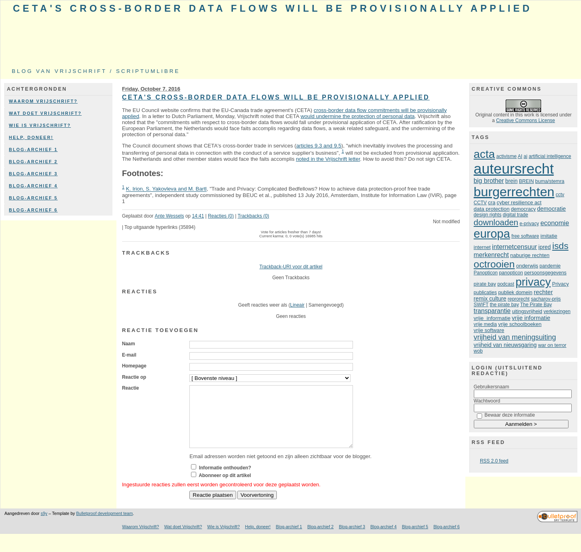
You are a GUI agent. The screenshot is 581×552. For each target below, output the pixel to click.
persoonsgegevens (545, 273)
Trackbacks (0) (253, 216)
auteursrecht (514, 169)
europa (492, 233)
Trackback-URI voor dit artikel (290, 267)
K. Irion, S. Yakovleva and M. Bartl (166, 189)
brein (511, 181)
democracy (523, 209)
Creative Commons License (525, 120)
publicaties (485, 292)
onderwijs (527, 266)
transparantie (492, 310)
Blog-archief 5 (33, 197)
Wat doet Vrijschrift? (45, 113)
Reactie (130, 388)
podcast (505, 284)
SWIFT (481, 304)
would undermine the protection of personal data (358, 116)
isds (560, 246)
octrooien (494, 264)
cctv (560, 194)
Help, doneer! (31, 137)
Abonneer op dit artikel (225, 487)
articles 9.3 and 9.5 (318, 146)
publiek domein (515, 292)
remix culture (490, 298)
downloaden (496, 222)
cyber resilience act (519, 202)
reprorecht (518, 299)
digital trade (515, 215)
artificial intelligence (550, 156)
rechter (543, 291)
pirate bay (485, 284)
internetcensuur (514, 246)
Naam (128, 344)
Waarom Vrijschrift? (43, 101)
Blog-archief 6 (33, 210)
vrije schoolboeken (520, 324)
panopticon (511, 273)
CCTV (480, 202)
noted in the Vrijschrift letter (328, 159)
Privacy (560, 284)
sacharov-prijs (546, 299)
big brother (489, 180)
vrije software (489, 330)
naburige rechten (529, 255)
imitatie (548, 236)
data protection (492, 209)
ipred (544, 247)
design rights (488, 215)
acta (484, 154)
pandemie (550, 266)
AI (520, 156)
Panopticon (486, 273)
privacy (533, 282)
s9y (44, 525)
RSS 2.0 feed (494, 461)
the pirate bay (504, 304)
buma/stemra (549, 181)
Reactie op (134, 377)
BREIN (526, 181)
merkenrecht (491, 254)
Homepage (134, 366)
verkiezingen (557, 311)
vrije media (485, 324)
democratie (551, 208)
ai (525, 156)
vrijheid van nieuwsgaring (505, 345)
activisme (506, 156)
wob (478, 351)
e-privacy (529, 223)
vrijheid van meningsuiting (515, 337)
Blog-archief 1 (33, 149)
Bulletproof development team (104, 525)
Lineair (297, 305)
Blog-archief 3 (33, 173)
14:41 (198, 216)
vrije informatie (492, 318)
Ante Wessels (169, 216)
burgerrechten (514, 192)
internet (482, 247)
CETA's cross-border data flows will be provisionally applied (272, 8)
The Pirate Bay (536, 304)
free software (525, 236)
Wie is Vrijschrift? (40, 125)
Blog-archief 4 (33, 185)
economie (554, 222)
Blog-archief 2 (33, 161)
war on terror (552, 345)
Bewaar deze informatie (510, 415)
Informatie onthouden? (225, 480)
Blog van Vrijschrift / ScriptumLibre (96, 71)
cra (491, 202)
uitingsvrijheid (527, 311)
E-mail (129, 355)
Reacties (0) (221, 216)
